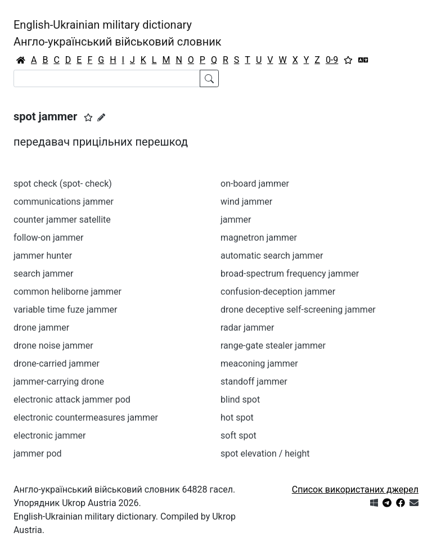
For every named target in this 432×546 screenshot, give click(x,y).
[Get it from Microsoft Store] (374, 503)
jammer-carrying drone (59, 381)
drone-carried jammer (57, 363)
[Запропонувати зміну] (101, 117)
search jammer (43, 273)
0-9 (332, 60)
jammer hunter (43, 255)
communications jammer (64, 201)
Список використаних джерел (355, 489)
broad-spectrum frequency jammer (289, 273)
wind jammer (246, 201)
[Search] (107, 78)
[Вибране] (348, 60)
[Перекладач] (363, 60)
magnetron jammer (258, 237)
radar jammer (247, 327)
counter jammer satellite (62, 219)
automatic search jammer (271, 255)
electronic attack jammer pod (72, 399)
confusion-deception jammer (277, 291)
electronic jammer (50, 435)
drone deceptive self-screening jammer (298, 309)
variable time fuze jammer (65, 309)
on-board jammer (254, 183)
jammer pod (38, 453)
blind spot (240, 399)
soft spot (238, 435)
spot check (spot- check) (63, 183)
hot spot (237, 417)
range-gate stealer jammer (273, 345)
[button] (88, 117)
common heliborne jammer (68, 291)
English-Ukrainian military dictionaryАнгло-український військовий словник (118, 33)
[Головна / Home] (21, 60)
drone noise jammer (53, 345)
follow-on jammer (48, 237)
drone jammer (41, 327)
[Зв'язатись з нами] (414, 503)
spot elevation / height (265, 453)
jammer (235, 219)
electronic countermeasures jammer (86, 417)
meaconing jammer (259, 363)
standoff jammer (253, 381)
